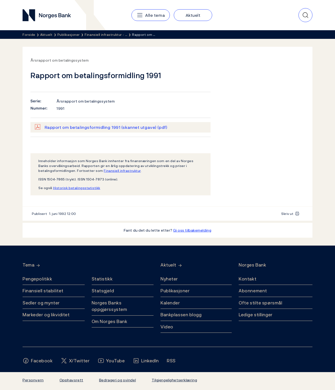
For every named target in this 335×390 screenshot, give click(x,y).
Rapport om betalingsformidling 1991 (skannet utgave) (106, 127)
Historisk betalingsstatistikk (76, 187)
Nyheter (169, 279)
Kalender (170, 303)
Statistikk (102, 279)
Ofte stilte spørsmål (260, 303)
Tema (28, 265)
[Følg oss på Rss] (171, 360)
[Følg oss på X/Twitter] (75, 360)
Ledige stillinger (256, 314)
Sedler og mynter (41, 303)
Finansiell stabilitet (43, 290)
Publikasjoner (175, 290)
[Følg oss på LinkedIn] (146, 360)
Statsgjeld (103, 290)
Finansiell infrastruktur (122, 170)
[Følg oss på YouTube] (111, 360)
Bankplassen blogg (181, 314)
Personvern (33, 380)
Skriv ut (287, 213)
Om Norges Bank (109, 321)
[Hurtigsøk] (305, 15)
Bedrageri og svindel (117, 380)
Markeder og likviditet (46, 314)
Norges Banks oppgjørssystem (109, 306)
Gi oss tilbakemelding (192, 230)
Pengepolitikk (37, 279)
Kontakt (247, 279)
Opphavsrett (71, 380)
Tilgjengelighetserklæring (174, 380)
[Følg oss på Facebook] (38, 360)
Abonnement (253, 290)
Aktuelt (168, 265)
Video (167, 326)
